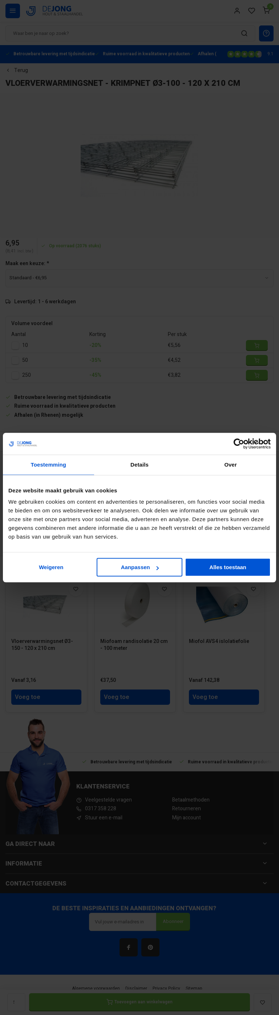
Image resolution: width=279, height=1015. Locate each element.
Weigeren (51, 567)
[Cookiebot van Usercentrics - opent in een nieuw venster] (239, 443)
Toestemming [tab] (48, 464)
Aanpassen (140, 567)
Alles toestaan (227, 567)
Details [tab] (139, 464)
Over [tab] (230, 464)
